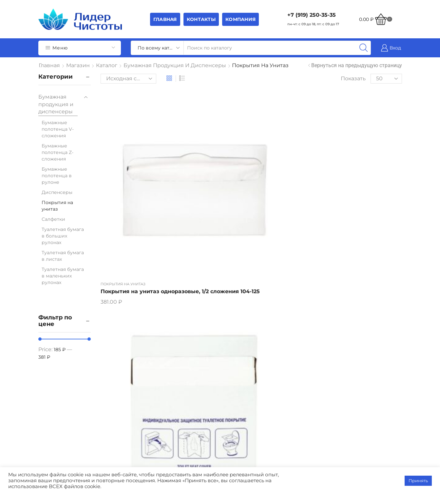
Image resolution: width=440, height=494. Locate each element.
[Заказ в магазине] (128, 79)
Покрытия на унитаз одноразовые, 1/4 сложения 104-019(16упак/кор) (207, 189)
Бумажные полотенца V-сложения (58, 129)
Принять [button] (418, 480)
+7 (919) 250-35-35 (311, 15)
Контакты (201, 19)
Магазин (78, 65)
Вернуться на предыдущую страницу (356, 65)
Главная (165, 19)
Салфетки (53, 219)
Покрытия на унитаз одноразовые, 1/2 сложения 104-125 (130, 185)
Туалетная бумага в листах (63, 256)
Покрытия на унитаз (123, 170)
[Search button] (364, 48)
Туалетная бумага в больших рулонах (63, 235)
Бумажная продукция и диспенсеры (175, 65)
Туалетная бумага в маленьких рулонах (63, 275)
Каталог (106, 65)
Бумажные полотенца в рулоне (57, 175)
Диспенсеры (57, 192)
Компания (240, 19)
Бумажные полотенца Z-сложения (57, 152)
